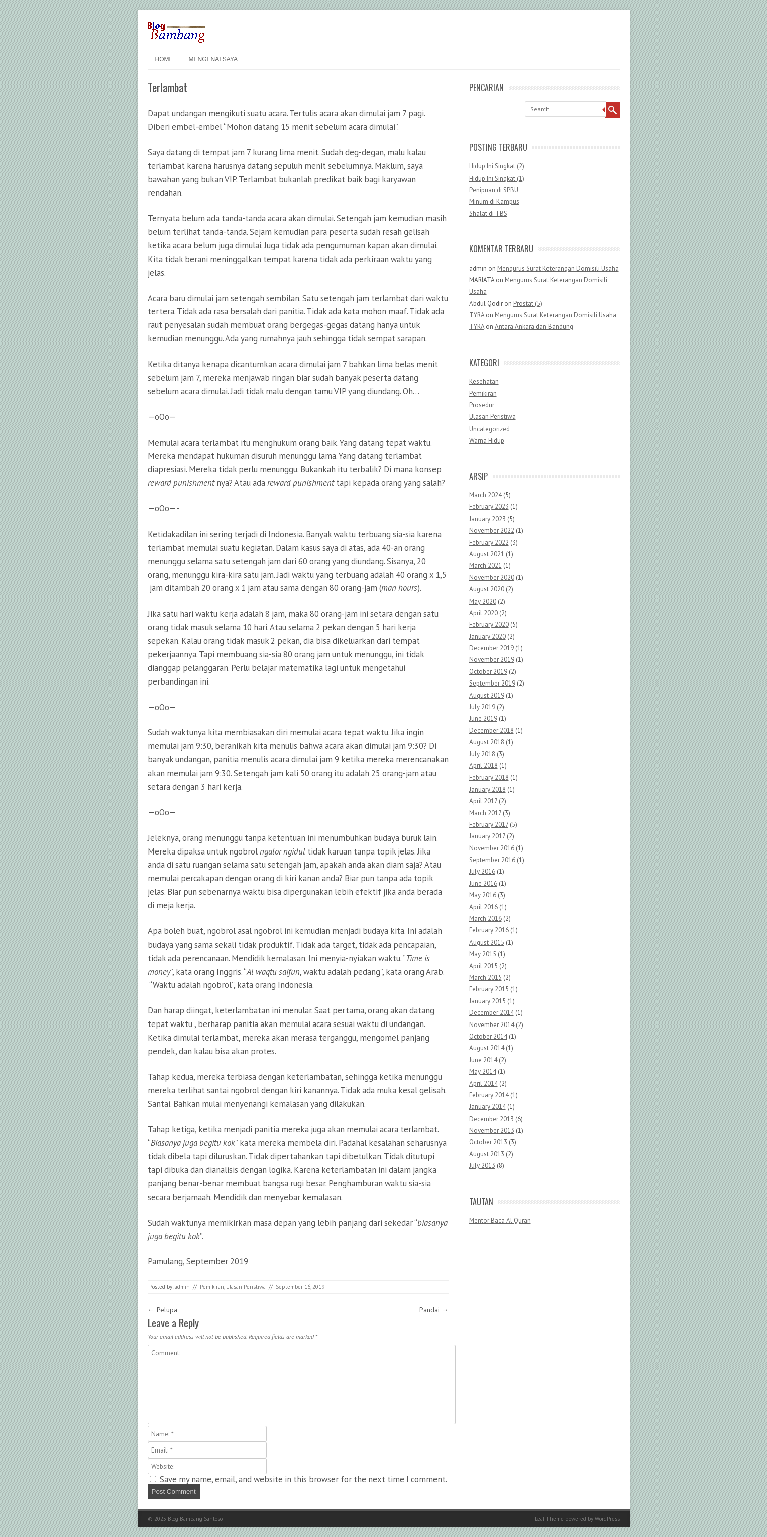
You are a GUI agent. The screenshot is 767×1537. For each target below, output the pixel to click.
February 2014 (489, 1095)
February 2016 (489, 930)
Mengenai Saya (213, 59)
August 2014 (486, 1048)
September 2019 (492, 683)
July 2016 (482, 871)
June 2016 (483, 883)
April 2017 (483, 801)
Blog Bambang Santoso (195, 1518)
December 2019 (491, 648)
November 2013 (491, 1130)
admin (182, 1286)
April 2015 (483, 966)
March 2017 (485, 813)
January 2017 (487, 836)
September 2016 (492, 860)
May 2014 (482, 1071)
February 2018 (489, 777)
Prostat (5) (527, 303)
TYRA (476, 315)
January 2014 (487, 1106)
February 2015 (489, 989)
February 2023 (489, 506)
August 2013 (486, 1154)
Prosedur (481, 405)
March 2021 (485, 565)
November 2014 (491, 1024)
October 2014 (488, 1036)
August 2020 (486, 589)
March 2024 (485, 495)
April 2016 (483, 907)
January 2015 (487, 1001)
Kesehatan (484, 381)
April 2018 (483, 765)
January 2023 (487, 519)
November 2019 (491, 659)
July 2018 (482, 754)
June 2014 (483, 1060)
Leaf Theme (549, 1518)
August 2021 (486, 554)
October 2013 (488, 1142)
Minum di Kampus (494, 201)
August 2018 (486, 742)
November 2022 (491, 530)
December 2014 (491, 1012)
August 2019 (486, 695)
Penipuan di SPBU (493, 190)
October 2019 (488, 671)
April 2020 (483, 613)
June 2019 (483, 718)
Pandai (434, 1309)
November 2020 (491, 577)
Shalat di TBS (488, 213)
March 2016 (485, 918)
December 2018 (491, 730)
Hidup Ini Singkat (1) (496, 178)
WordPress (607, 1518)
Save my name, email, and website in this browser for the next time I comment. (303, 1479)
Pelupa (162, 1309)
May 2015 (482, 954)
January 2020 (487, 636)
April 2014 (483, 1083)
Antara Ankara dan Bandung (534, 326)
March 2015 (485, 977)
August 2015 (486, 942)
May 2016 (482, 895)
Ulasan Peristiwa (246, 1286)
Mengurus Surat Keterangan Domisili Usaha (558, 268)
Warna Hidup (486, 440)
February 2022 (489, 542)
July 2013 (482, 1165)
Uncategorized (489, 428)
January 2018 (487, 789)
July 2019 (482, 707)
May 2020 (482, 601)
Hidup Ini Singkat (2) (496, 166)
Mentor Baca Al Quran (500, 1220)
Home (164, 59)
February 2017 (488, 824)
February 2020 (489, 624)
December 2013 (491, 1119)
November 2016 (491, 848)
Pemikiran (212, 1286)
